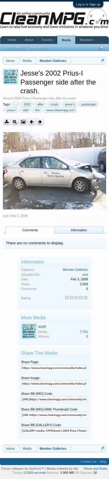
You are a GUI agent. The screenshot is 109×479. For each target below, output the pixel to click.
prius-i (11, 110)
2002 (26, 104)
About (29, 40)
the (36, 110)
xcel (6, 216)
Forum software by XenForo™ (23, 468)
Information (79, 230)
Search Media (15, 47)
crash (53, 104)
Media (66, 40)
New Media (39, 47)
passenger (88, 104)
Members (86, 40)
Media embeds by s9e (62, 468)
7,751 (84, 331)
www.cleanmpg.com (60, 110)
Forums (47, 40)
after (40, 104)
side (24, 110)
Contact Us (89, 461)
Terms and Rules (95, 468)
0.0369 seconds (35, 472)
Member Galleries (75, 269)
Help (102, 461)
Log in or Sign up (88, 4)
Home (12, 40)
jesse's (69, 104)
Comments (30, 230)
